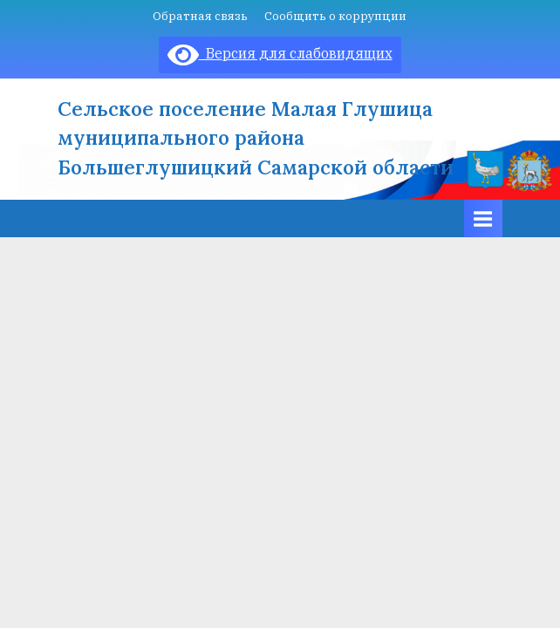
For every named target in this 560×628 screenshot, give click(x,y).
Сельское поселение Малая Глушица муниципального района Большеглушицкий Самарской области (256, 138)
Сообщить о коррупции (335, 16)
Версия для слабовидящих (280, 53)
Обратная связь (200, 16)
